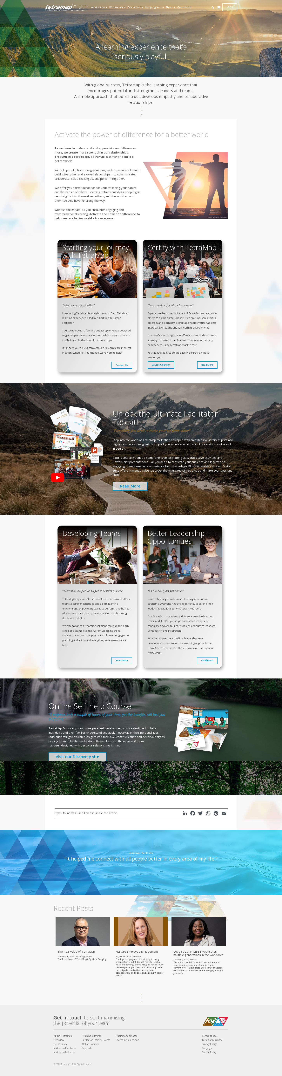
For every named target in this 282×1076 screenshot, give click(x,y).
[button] (212, 7)
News (170, 7)
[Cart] (218, 11)
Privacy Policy (209, 1044)
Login (230, 7)
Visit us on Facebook (65, 1048)
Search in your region (127, 1040)
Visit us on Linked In (64, 1052)
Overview (59, 1040)
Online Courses (90, 1044)
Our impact (135, 7)
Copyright (207, 1048)
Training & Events (91, 1036)
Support (86, 1048)
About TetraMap (63, 1036)
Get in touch (184, 7)
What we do (99, 7)
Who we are (117, 7)
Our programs (154, 7)
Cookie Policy (209, 1052)
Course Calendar (161, 364)
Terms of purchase (212, 1040)
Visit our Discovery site (77, 756)
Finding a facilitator (126, 1036)
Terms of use (209, 1036)
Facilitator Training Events (96, 1040)
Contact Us (122, 365)
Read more (122, 660)
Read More (207, 364)
